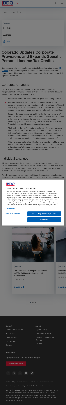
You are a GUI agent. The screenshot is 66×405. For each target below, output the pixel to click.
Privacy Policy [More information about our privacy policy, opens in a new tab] (11, 208)
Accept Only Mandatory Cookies (44, 214)
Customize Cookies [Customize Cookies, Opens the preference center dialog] (12, 214)
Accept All (44, 219)
